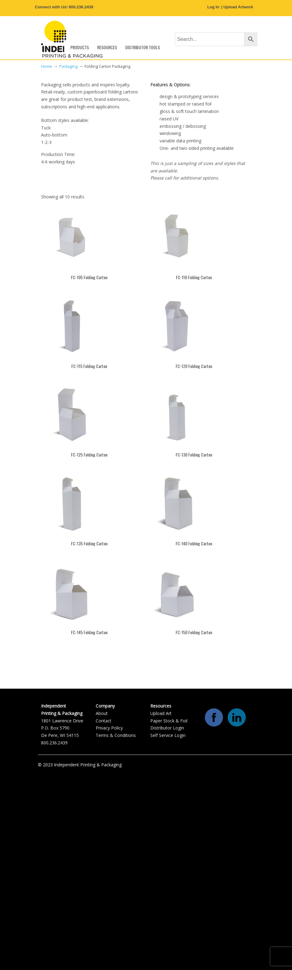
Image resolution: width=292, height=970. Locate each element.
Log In (213, 7)
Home (46, 66)
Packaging (68, 66)
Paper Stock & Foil (168, 721)
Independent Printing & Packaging (72, 39)
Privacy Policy (109, 728)
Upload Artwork (238, 7)
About (102, 713)
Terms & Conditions (116, 735)
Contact (103, 721)
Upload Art (161, 713)
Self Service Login (168, 735)
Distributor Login (167, 728)
